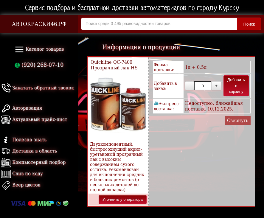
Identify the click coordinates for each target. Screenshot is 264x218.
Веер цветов (20, 185)
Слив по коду (22, 173)
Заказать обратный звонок (37, 88)
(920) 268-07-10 (39, 65)
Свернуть (237, 120)
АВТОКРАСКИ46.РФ (39, 24)
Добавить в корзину (236, 85)
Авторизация (21, 108)
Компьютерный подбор (33, 162)
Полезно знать (23, 139)
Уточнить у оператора (123, 199)
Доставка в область (29, 151)
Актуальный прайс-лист (34, 119)
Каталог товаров (39, 49)
